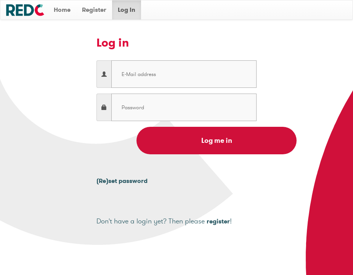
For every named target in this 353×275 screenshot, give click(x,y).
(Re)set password (122, 181)
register (218, 221)
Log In (126, 10)
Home (62, 10)
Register (94, 10)
